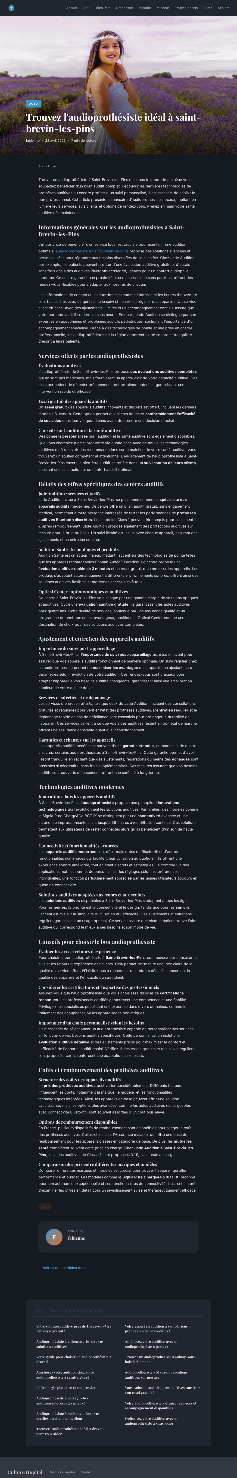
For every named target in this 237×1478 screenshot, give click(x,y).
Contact (87, 1472)
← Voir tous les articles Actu (62, 1268)
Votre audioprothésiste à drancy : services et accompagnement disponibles (160, 1405)
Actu (86, 8)
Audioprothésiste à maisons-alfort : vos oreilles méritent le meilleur (68, 1416)
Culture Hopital (24, 1472)
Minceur (162, 8)
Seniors (224, 8)
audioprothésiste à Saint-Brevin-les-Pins (93, 251)
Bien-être (103, 8)
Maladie (144, 8)
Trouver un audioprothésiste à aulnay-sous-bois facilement (160, 1359)
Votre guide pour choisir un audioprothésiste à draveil (73, 1359)
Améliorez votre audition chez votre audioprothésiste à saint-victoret (65, 1374)
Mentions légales (62, 1472)
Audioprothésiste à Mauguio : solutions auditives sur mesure (156, 1374)
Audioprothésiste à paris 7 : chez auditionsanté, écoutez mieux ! (62, 1400)
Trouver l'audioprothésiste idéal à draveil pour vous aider (70, 1431)
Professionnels (186, 8)
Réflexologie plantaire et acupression (66, 1387)
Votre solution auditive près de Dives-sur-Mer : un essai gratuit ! (73, 1328)
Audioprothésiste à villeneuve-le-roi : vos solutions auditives (69, 1344)
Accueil (72, 8)
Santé (207, 8)
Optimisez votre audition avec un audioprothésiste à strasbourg (151, 1421)
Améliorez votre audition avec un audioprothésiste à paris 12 (151, 1344)
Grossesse (124, 8)
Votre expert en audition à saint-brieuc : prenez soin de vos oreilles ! (157, 1328)
